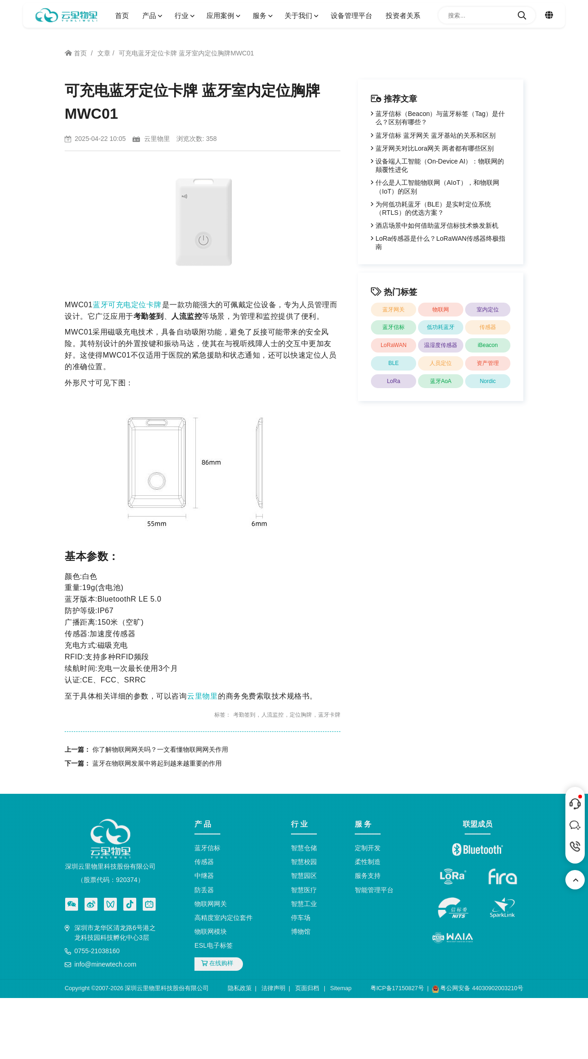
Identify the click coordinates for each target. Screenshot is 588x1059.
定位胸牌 (301, 715)
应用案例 (222, 15)
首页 (122, 15)
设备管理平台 (351, 15)
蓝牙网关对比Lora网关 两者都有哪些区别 (435, 148)
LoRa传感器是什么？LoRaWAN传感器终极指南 (440, 242)
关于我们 (301, 15)
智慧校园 (304, 861)
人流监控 (272, 715)
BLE (393, 363)
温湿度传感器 (440, 345)
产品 (151, 15)
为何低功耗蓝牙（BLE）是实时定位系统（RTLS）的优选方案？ (433, 208)
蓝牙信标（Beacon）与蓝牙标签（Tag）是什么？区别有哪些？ (440, 118)
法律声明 (273, 988)
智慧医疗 (304, 890)
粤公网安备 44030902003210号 (477, 989)
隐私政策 (240, 988)
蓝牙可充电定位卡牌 (127, 305)
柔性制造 (368, 861)
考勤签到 (244, 715)
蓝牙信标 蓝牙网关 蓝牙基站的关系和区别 (436, 135)
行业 (184, 15)
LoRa (393, 381)
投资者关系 (403, 15)
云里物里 (202, 696)
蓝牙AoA (441, 381)
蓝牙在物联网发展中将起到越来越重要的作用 (157, 763)
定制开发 (368, 848)
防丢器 (204, 890)
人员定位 (441, 363)
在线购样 (217, 963)
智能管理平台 (374, 890)
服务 (262, 15)
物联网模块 (210, 931)
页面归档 (307, 988)
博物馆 (300, 931)
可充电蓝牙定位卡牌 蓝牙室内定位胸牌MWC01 (186, 53)
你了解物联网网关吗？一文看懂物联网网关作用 (160, 749)
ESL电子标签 (213, 945)
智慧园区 (304, 875)
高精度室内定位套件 (223, 917)
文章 (103, 53)
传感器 (487, 327)
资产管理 (488, 363)
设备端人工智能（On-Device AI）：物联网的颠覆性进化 (440, 165)
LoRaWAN (393, 345)
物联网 (440, 309)
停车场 (300, 917)
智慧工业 (304, 903)
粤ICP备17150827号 (397, 988)
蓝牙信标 (393, 327)
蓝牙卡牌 (329, 715)
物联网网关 (210, 903)
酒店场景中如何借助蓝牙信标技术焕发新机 (437, 225)
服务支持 (368, 875)
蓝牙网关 (393, 309)
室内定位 (488, 309)
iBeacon (487, 345)
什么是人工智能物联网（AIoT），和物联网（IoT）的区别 (437, 187)
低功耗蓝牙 (441, 327)
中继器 (204, 875)
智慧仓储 (304, 848)
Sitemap (341, 988)
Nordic (488, 381)
